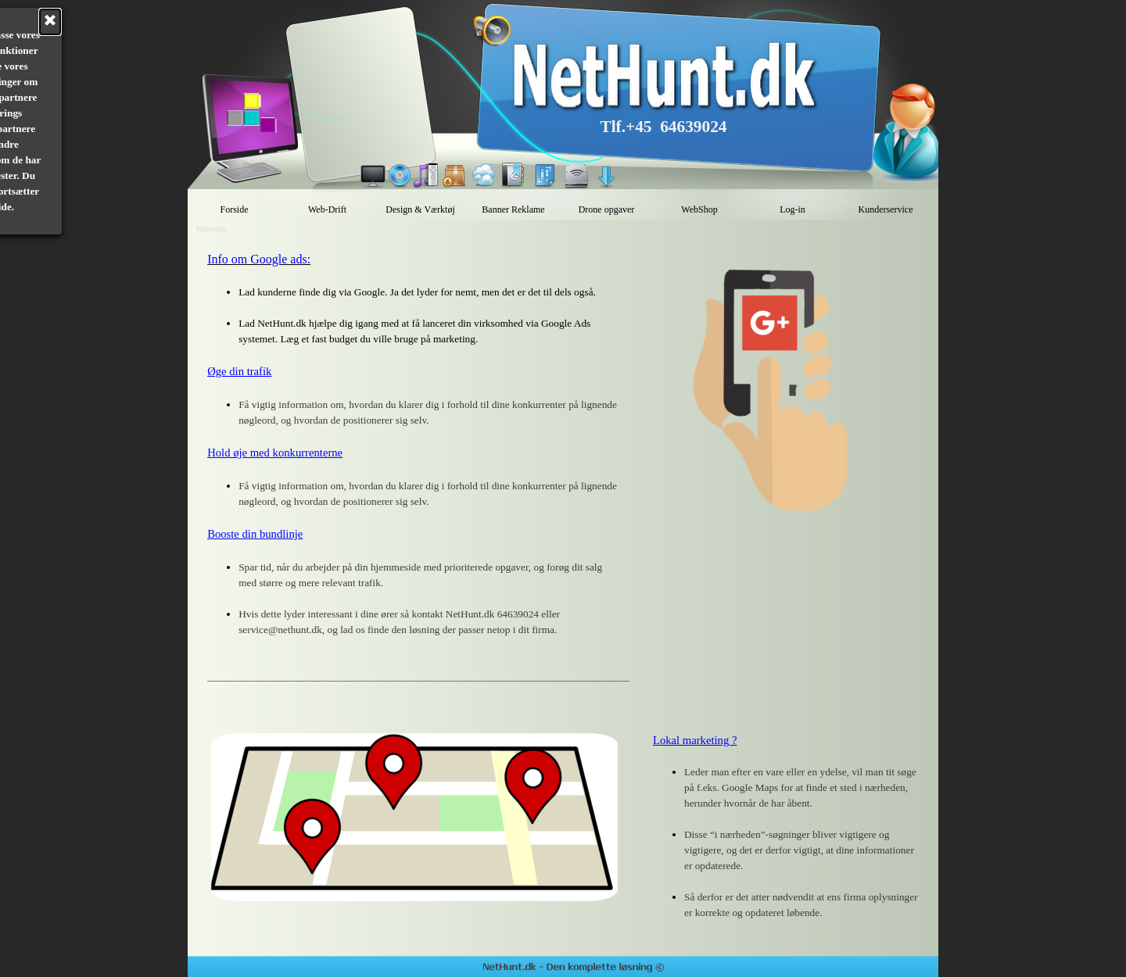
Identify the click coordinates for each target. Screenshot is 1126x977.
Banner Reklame (513, 209)
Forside (235, 209)
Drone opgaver (607, 209)
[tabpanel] (414, 475)
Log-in (792, 209)
